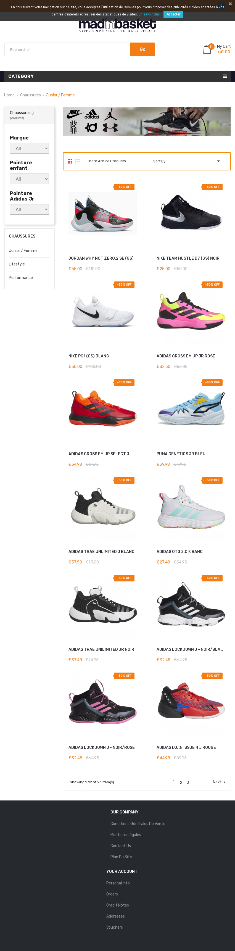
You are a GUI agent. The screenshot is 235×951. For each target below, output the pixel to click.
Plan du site (121, 857)
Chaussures (22, 236)
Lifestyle (17, 264)
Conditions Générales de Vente (137, 823)
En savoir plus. (150, 14)
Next (220, 782)
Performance (21, 277)
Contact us (120, 846)
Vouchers (114, 927)
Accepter (173, 14)
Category (21, 76)
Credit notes (117, 905)
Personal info (118, 883)
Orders (112, 894)
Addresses (115, 916)
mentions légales (125, 835)
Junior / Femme (23, 250)
